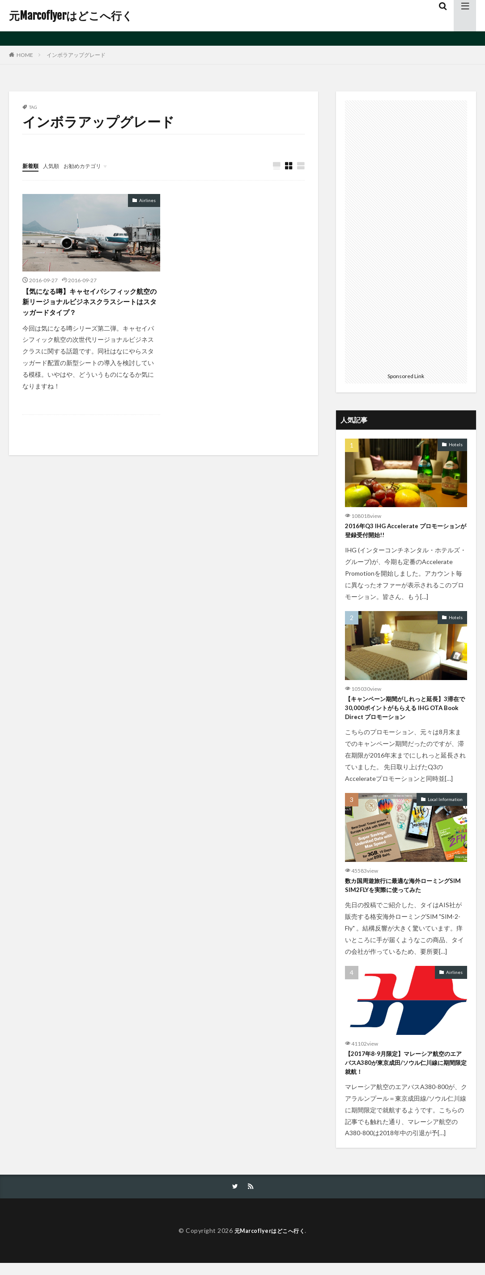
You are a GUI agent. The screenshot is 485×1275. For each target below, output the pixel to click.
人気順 (55, 165)
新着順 (31, 165)
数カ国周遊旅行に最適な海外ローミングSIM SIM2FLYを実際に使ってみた (405, 892)
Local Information (445, 805)
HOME (25, 54)
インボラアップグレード (76, 55)
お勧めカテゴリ (91, 165)
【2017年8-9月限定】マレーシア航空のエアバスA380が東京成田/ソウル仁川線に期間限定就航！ (405, 1073)
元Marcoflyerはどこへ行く (71, 15)
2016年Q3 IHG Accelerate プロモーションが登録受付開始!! (403, 532)
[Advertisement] (406, 234)
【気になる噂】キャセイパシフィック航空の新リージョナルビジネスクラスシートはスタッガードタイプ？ (90, 305)
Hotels (456, 444)
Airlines (147, 200)
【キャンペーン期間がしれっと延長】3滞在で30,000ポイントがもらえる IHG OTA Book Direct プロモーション (404, 712)
